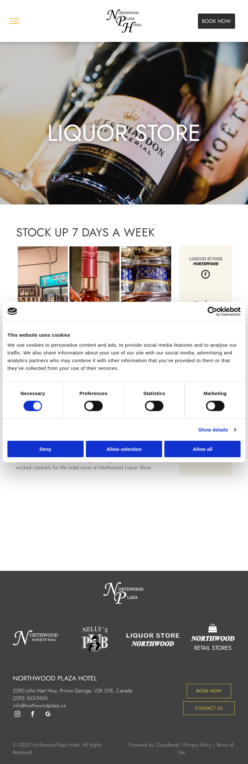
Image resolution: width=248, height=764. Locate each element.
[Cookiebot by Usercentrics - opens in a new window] (212, 311)
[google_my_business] (47, 715)
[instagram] (17, 715)
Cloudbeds (167, 745)
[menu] (14, 21)
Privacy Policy (197, 745)
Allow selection (123, 449)
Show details (213, 429)
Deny (45, 449)
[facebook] (205, 275)
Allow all (202, 449)
